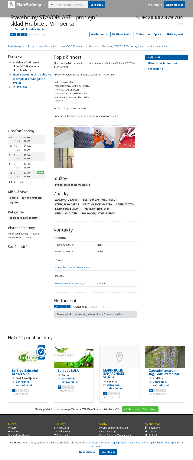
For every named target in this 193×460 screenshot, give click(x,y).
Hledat (97, 4)
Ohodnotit (99, 34)
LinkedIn (151, 435)
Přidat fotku (122, 34)
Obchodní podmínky (19, 435)
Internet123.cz (61, 427)
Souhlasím (108, 452)
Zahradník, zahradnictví (30, 29)
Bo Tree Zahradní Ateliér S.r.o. (25, 372)
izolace (13, 197)
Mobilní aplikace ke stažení (113, 427)
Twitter (151, 431)
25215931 (23, 87)
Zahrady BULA (68, 371)
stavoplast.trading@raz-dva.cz (72, 267)
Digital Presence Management (115, 435)
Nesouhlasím (87, 452)
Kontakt (12, 427)
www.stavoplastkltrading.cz (71, 283)
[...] (72, 4)
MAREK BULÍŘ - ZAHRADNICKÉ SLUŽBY (114, 373)
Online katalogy (62, 431)
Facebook (152, 427)
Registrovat (174, 4)
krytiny (13, 202)
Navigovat (175, 34)
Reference (13, 431)
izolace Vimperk (32, 197)
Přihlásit (155, 4)
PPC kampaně (61, 435)
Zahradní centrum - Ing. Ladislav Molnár (164, 372)
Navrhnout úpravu (149, 34)
